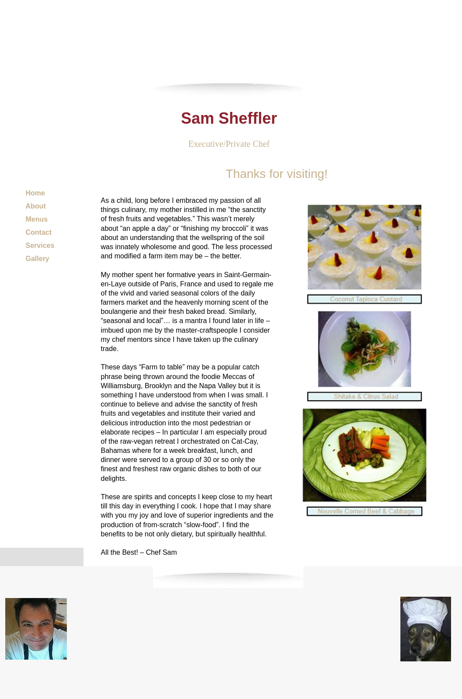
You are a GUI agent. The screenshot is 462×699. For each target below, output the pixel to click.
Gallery (37, 258)
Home (35, 193)
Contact (39, 232)
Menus (37, 219)
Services (40, 245)
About (36, 206)
